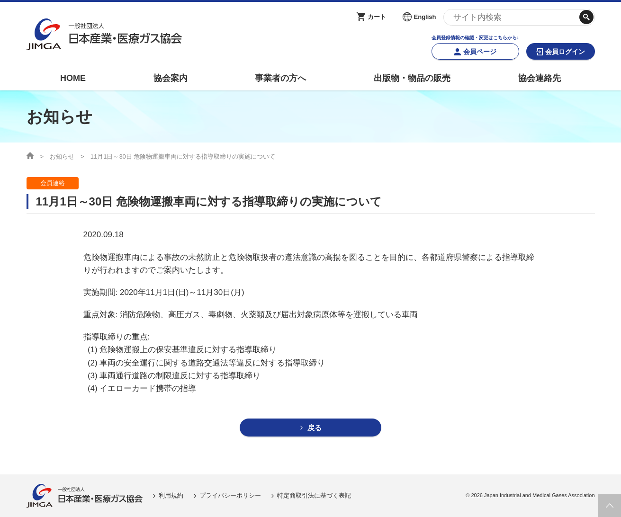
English (425, 16)
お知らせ (62, 156)
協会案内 (170, 78)
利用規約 (171, 495)
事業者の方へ (280, 78)
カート (377, 16)
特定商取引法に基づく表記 (314, 495)
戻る (314, 428)
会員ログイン (565, 51)
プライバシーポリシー (230, 495)
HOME (73, 78)
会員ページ (479, 51)
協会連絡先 (539, 78)
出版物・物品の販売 (412, 78)
